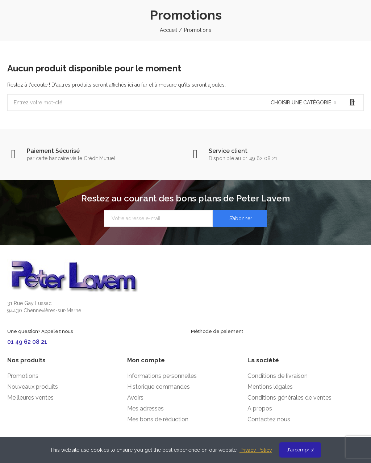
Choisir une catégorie (301, 102)
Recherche (352, 102)
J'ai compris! (300, 449)
